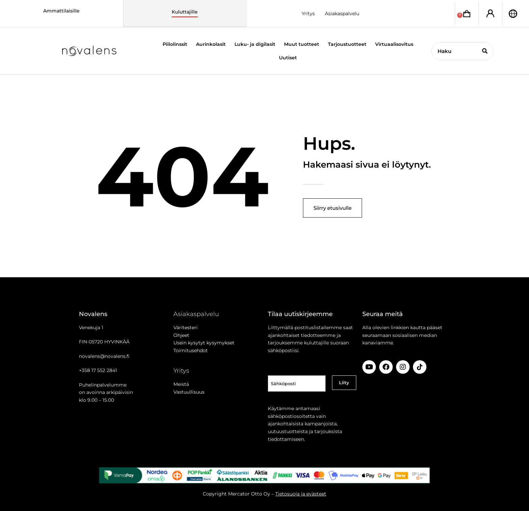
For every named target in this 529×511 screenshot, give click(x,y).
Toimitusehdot (190, 350)
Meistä (181, 384)
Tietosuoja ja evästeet (300, 494)
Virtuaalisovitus (394, 44)
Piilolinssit (175, 44)
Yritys (308, 13)
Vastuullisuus (188, 392)
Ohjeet (181, 335)
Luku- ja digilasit (254, 44)
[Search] (484, 51)
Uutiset (288, 58)
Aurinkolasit (211, 44)
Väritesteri (185, 327)
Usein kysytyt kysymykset (203, 343)
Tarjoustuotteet (347, 44)
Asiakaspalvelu (342, 13)
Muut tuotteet (301, 44)
